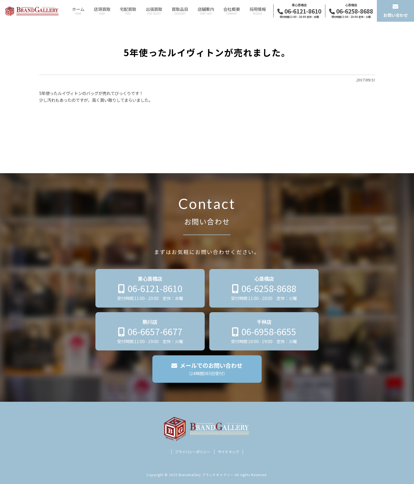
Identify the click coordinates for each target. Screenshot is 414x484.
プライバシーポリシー (192, 451)
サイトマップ (228, 451)
